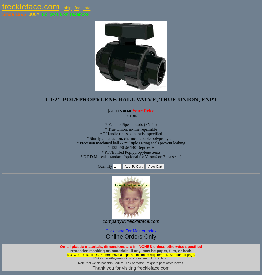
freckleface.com (30, 6)
